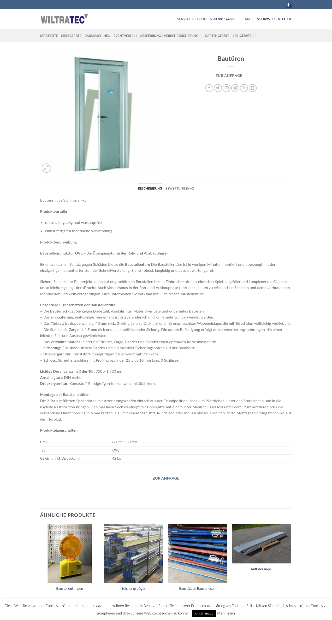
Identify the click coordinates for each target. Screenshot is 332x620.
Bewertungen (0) (180, 188)
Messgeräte (71, 36)
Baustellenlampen (69, 588)
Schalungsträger (133, 588)
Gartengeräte (217, 36)
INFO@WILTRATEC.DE (273, 19)
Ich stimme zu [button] (204, 613)
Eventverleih (125, 36)
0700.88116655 (221, 19)
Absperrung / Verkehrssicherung (171, 35)
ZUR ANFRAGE (229, 75)
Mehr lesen (226, 613)
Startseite (49, 36)
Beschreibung (150, 188)
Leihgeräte (244, 35)
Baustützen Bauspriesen (197, 588)
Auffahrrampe (261, 569)
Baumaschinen (97, 36)
